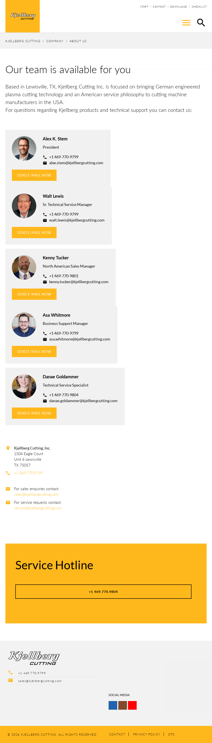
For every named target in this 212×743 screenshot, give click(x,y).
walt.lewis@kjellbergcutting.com (76, 220)
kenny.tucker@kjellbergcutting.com (78, 281)
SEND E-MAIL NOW (34, 175)
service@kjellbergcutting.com (38, 508)
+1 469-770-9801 (63, 276)
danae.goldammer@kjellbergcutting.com (83, 400)
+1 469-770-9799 (63, 157)
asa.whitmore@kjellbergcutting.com (79, 339)
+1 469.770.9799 (28, 473)
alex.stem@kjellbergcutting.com (76, 162)
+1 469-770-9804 (63, 395)
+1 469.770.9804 (103, 591)
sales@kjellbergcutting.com (36, 494)
